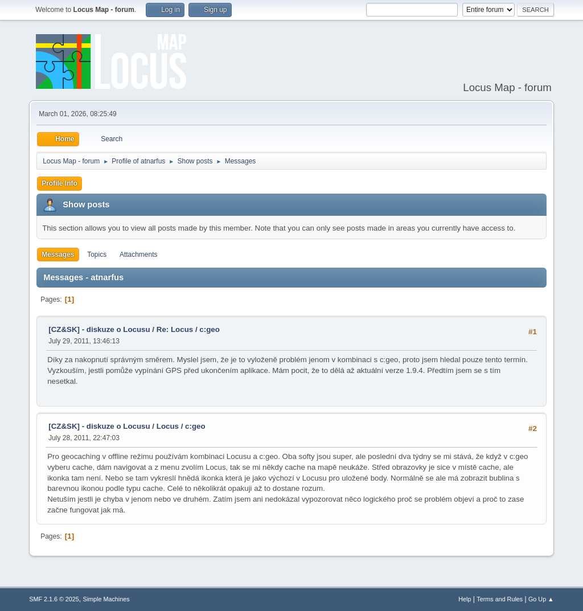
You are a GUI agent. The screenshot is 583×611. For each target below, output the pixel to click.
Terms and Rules (500, 599)
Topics (96, 255)
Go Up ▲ (541, 599)
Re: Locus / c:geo (188, 329)
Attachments (139, 255)
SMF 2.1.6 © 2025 (54, 599)
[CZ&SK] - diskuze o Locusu (99, 329)
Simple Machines (106, 599)
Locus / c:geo (181, 426)
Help (464, 599)
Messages (58, 255)
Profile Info (59, 183)
